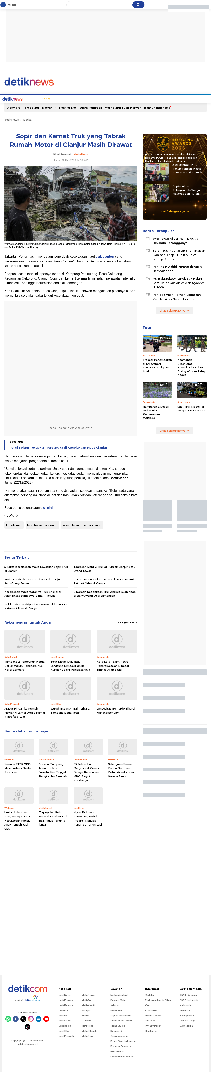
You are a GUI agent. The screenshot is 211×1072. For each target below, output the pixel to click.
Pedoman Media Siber (158, 999)
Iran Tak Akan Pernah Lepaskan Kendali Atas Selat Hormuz (177, 297)
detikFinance (66, 1004)
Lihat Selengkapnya (174, 210)
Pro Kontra (147, 98)
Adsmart (13, 107)
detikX (99, 98)
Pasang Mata (118, 999)
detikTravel (88, 994)
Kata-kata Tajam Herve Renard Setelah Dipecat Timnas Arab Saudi (113, 665)
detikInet (64, 1010)
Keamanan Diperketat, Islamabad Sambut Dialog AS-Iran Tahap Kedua (191, 367)
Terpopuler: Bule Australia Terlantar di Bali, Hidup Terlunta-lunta (53, 818)
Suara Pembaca (90, 107)
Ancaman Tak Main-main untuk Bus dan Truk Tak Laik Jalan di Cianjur (104, 580)
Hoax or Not (67, 107)
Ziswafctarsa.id (119, 1035)
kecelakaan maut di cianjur (82, 524)
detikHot (63, 1015)
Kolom (112, 98)
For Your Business (120, 1045)
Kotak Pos (151, 1010)
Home (18, 98)
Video (188, 98)
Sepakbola (65, 1025)
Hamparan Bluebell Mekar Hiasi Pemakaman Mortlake (156, 412)
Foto (177, 98)
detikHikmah (89, 1030)
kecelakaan (14, 524)
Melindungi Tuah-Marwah (123, 107)
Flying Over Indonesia (123, 1040)
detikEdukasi (66, 999)
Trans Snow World (121, 1020)
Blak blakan (128, 98)
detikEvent (116, 1010)
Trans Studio (117, 1025)
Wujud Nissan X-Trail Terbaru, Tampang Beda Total (70, 710)
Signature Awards (120, 1015)
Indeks (200, 98)
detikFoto (87, 1025)
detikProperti (66, 1035)
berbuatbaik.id (119, 994)
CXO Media (186, 1025)
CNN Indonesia (188, 994)
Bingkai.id (116, 1030)
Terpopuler (31, 107)
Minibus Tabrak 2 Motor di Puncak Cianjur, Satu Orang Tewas (32, 580)
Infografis (164, 98)
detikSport (65, 1020)
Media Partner (153, 1015)
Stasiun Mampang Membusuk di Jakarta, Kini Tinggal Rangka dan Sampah (53, 769)
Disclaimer (151, 1030)
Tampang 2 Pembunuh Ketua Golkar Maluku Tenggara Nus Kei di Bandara (24, 665)
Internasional (69, 98)
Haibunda (185, 1004)
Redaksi (149, 994)
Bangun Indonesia (157, 107)
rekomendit (117, 1050)
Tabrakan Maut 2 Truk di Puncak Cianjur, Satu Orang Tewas (104, 568)
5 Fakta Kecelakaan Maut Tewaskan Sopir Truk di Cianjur (36, 568)
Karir (147, 1004)
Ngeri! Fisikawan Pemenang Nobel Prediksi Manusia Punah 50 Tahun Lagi (88, 818)
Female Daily (187, 1020)
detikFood (88, 999)
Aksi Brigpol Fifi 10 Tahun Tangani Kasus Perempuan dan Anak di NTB (187, 168)
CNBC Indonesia (189, 999)
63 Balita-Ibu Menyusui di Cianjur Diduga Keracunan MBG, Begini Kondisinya (86, 771)
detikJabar (119, 477)
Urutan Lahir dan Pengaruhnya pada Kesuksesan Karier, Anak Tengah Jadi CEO (17, 820)
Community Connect (122, 1056)
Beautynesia (187, 1015)
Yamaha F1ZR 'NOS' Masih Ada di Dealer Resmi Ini (18, 767)
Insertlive (185, 1010)
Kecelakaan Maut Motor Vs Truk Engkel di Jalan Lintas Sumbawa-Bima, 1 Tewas (32, 593)
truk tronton (105, 256)
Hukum (87, 98)
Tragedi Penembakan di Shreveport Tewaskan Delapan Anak (157, 365)
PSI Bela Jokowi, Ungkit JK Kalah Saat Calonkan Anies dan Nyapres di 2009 (178, 282)
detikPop (87, 1035)
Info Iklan (150, 1020)
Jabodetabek (47, 98)
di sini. (48, 507)
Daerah (49, 107)
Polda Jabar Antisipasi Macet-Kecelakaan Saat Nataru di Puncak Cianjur (36, 605)
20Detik (86, 1020)
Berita (30, 98)
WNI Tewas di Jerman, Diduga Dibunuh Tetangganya (175, 240)
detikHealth (88, 1004)
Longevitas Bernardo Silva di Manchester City (116, 710)
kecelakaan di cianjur (42, 524)
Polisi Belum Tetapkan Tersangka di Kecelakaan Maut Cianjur (58, 447)
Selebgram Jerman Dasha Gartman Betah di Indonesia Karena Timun (121, 769)
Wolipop (87, 1010)
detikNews (11, 119)
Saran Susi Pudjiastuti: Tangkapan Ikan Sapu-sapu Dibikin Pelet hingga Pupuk (179, 254)
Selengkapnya (127, 622)
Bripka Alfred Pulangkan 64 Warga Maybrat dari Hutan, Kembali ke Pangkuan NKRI (187, 189)
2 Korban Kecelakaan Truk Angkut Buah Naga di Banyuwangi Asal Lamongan (105, 593)
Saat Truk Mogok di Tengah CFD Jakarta (191, 408)
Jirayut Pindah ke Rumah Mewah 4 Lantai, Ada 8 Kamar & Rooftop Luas (24, 712)
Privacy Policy (153, 1025)
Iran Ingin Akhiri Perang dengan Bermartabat (177, 268)
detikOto (64, 1030)
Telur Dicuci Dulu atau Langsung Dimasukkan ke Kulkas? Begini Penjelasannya (70, 665)
